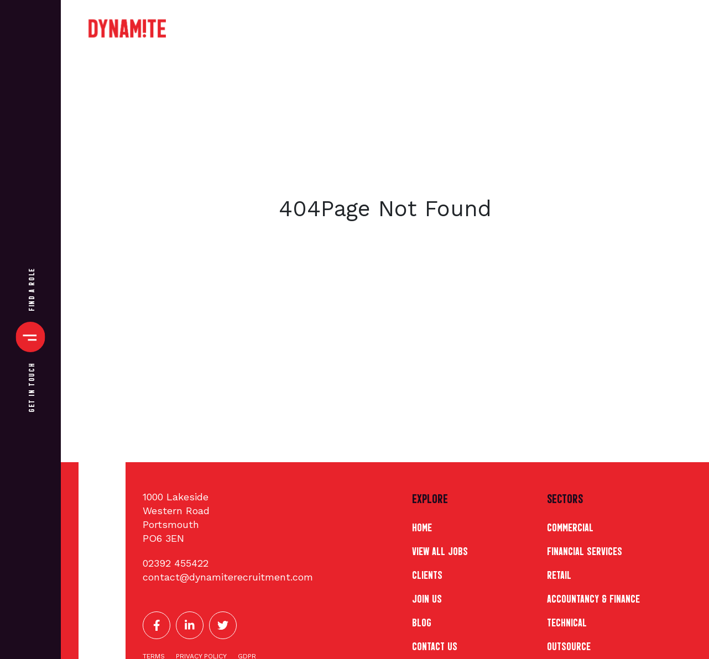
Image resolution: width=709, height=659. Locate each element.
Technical (567, 621)
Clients (427, 574)
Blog (421, 621)
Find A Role (30, 289)
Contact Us (434, 645)
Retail (559, 574)
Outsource (569, 645)
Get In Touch (30, 387)
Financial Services (584, 550)
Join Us (427, 598)
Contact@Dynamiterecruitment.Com (228, 577)
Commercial (570, 526)
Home (422, 526)
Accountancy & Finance (593, 598)
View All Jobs (440, 550)
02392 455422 (175, 563)
